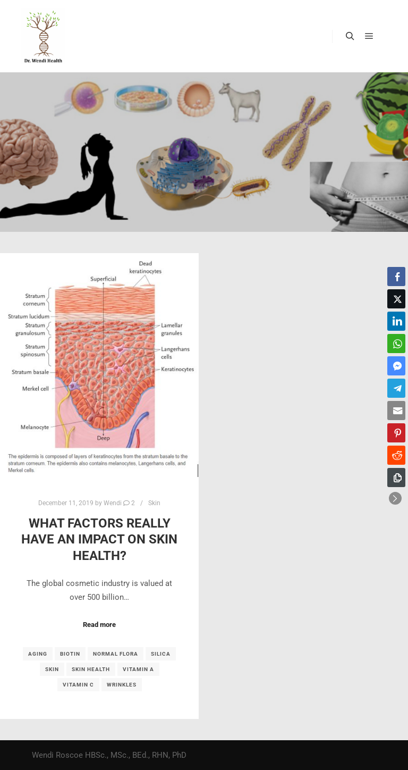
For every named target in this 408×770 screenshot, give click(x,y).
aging (37, 654)
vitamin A (138, 669)
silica (161, 654)
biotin (70, 654)
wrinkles (122, 685)
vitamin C (78, 685)
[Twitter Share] (396, 298)
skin (52, 669)
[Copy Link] (396, 477)
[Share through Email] (396, 410)
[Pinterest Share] (396, 432)
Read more (99, 625)
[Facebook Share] (396, 276)
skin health (91, 669)
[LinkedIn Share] (396, 321)
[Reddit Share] (396, 455)
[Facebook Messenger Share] (396, 365)
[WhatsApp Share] (396, 343)
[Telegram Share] (396, 388)
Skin (154, 503)
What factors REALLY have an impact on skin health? (99, 539)
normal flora (115, 654)
